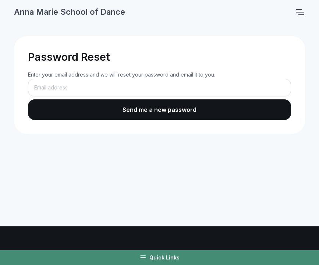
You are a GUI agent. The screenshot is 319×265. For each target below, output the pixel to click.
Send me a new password (159, 109)
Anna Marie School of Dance (69, 12)
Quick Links (160, 257)
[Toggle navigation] (299, 12)
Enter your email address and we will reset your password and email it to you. (121, 74)
